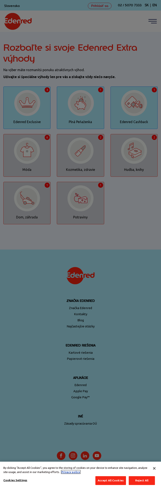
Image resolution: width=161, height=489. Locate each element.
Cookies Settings (15, 480)
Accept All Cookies (111, 480)
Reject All (141, 480)
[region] (80, 475)
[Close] (154, 468)
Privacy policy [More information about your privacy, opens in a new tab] (70, 471)
